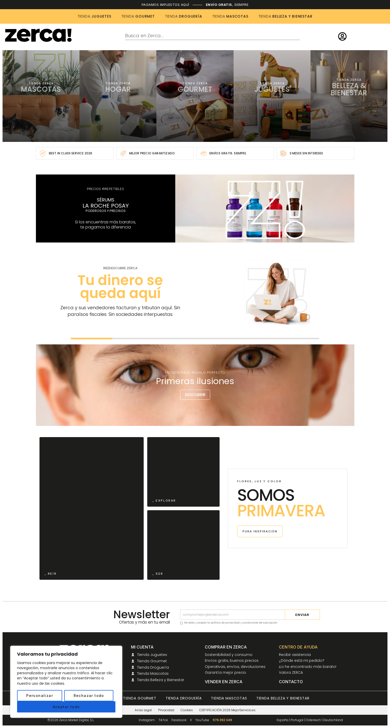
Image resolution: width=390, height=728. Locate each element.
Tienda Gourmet (139, 698)
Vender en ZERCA (224, 682)
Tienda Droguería (184, 698)
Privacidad (166, 710)
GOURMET (138, 16)
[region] (66, 682)
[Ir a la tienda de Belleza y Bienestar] (349, 96)
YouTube (202, 720)
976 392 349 (222, 720)
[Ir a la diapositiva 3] (174, 338)
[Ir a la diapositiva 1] (91, 338)
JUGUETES (94, 16)
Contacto (291, 682)
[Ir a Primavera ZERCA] (91, 508)
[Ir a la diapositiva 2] (133, 338)
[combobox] (212, 36)
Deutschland (333, 720)
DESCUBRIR (195, 395)
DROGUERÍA (183, 16)
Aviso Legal (143, 710)
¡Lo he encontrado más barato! (307, 667)
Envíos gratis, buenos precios (232, 660)
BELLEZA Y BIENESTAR (286, 16)
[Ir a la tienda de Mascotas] (41, 96)
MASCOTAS (230, 16)
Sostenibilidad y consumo (228, 655)
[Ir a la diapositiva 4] (216, 338)
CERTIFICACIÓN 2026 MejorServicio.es (227, 710)
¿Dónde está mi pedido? (301, 660)
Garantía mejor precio (225, 672)
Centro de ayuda (298, 647)
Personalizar (39, 695)
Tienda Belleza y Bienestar (283, 698)
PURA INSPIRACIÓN (260, 531)
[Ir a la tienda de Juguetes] (272, 96)
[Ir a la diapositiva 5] (257, 338)
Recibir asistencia (295, 655)
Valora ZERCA (291, 672)
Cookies (187, 710)
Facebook (178, 720)
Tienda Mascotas (229, 698)
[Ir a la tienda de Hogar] (117, 96)
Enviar (302, 615)
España (282, 720)
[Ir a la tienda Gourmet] (194, 96)
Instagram (147, 720)
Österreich (313, 720)
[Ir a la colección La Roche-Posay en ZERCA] (195, 208)
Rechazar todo (89, 695)
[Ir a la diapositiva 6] (298, 338)
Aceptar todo (66, 707)
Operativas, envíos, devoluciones (235, 667)
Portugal (297, 720)
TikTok (163, 720)
